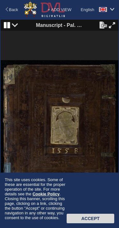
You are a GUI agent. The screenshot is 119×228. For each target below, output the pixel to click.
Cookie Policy (45, 194)
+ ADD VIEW (59, 9)
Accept (90, 218)
